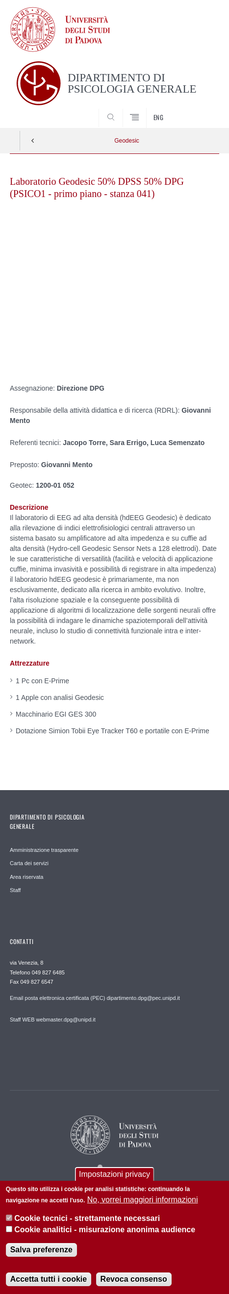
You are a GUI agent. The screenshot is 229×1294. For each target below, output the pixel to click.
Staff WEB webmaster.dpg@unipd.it (53, 1019)
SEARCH (200, 109)
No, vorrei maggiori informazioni (142, 1199)
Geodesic (126, 140)
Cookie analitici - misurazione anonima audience (104, 1229)
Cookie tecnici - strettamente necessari (87, 1218)
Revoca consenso (134, 1279)
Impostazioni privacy (114, 1174)
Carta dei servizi (29, 863)
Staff (15, 890)
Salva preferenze (41, 1249)
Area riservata (26, 877)
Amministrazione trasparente (44, 850)
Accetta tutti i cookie (48, 1279)
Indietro (33, 140)
